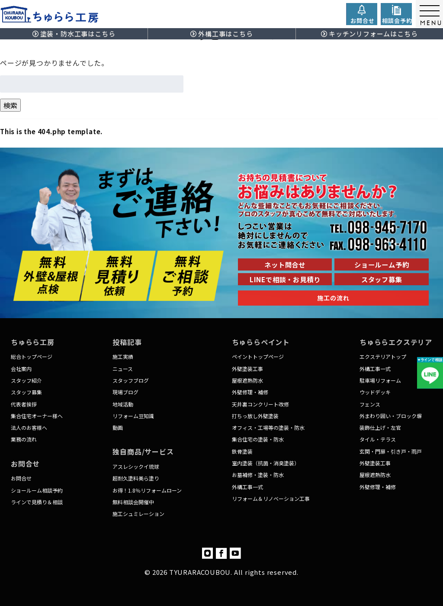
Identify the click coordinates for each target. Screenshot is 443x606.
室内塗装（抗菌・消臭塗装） (265, 463)
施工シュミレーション (138, 513)
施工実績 (122, 356)
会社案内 (21, 368)
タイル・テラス (378, 439)
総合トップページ (31, 356)
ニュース (122, 368)
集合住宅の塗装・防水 (258, 439)
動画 (117, 427)
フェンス (370, 404)
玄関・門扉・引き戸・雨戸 (391, 451)
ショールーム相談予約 (37, 490)
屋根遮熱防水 (247, 380)
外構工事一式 (247, 486)
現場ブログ (125, 392)
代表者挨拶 (24, 404)
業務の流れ (24, 439)
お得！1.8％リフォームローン (147, 490)
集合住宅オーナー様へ (37, 415)
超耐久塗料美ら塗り (135, 478)
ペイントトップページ (258, 356)
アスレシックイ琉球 (135, 466)
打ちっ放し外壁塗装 (255, 415)
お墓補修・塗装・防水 (258, 474)
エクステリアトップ (383, 356)
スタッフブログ (130, 380)
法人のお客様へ (29, 427)
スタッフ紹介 (26, 380)
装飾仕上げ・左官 (380, 427)
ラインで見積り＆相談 (37, 502)
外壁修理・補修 (250, 392)
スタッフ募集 (26, 392)
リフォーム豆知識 (133, 415)
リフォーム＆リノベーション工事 (271, 498)
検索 (10, 105)
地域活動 (122, 404)
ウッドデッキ (375, 392)
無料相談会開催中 (133, 502)
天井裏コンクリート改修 (260, 404)
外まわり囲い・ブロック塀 (391, 415)
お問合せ (21, 478)
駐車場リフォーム (380, 380)
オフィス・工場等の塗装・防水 (268, 427)
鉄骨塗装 (242, 451)
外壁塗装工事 (247, 368)
